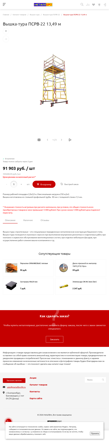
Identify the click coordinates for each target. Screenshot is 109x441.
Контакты (35, 391)
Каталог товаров (38, 385)
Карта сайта (36, 398)
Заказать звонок (14, 380)
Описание (10, 220)
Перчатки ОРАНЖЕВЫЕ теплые (34, 263)
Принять (95, 433)
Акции (33, 378)
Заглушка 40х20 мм (28, 282)
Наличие (28, 220)
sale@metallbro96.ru (16, 387)
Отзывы (45, 220)
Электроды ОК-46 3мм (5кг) (85, 282)
